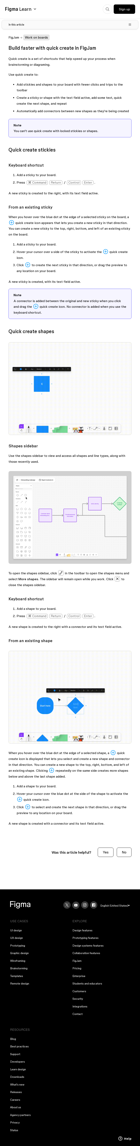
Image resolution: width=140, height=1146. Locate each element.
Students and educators (87, 983)
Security (77, 998)
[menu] (115, 906)
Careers (15, 1099)
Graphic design (19, 953)
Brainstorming (19, 968)
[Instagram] (84, 905)
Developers (17, 1061)
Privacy (15, 1122)
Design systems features (88, 945)
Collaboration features (86, 953)
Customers (79, 991)
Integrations (79, 1006)
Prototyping (17, 945)
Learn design (18, 1069)
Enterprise (78, 976)
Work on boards (36, 37)
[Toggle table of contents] (70, 24)
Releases (16, 1092)
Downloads (17, 1076)
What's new (17, 1084)
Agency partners (20, 1115)
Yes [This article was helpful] (105, 852)
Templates (16, 976)
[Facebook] (93, 905)
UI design (16, 930)
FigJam (13, 37)
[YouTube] (76, 905)
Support (15, 1054)
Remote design (19, 983)
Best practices (19, 1046)
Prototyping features (85, 937)
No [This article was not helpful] (124, 852)
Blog (13, 1039)
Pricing (76, 968)
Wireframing (17, 960)
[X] (67, 905)
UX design (16, 937)
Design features (82, 930)
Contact (77, 1014)
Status (14, 1130)
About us (15, 1107)
